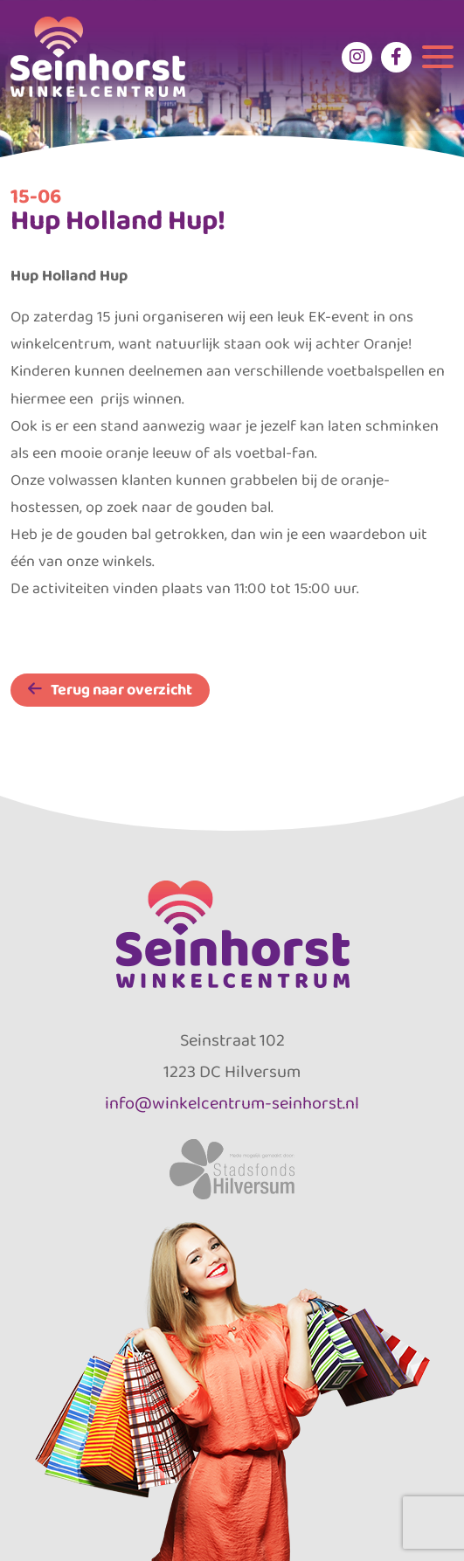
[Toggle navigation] (438, 56)
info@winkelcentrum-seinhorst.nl (232, 1102)
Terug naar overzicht (121, 689)
